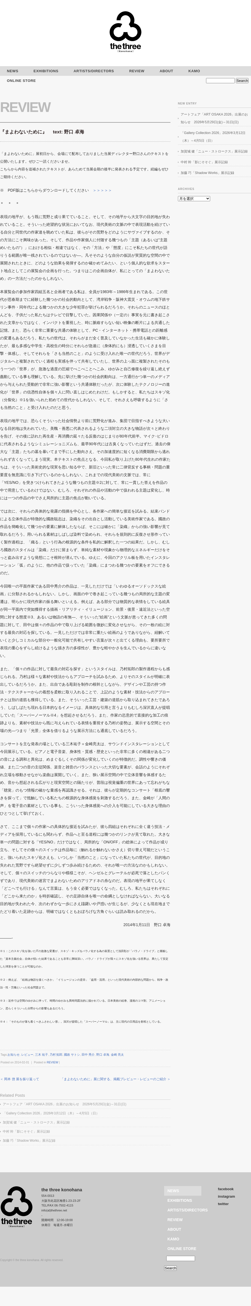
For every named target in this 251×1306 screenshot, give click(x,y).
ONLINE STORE (181, 1248)
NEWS (173, 1191)
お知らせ (13, 1054)
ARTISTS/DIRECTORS (94, 71)
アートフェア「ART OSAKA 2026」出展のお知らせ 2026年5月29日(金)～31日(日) (64, 1104)
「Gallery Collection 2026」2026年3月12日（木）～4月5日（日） (51, 1113)
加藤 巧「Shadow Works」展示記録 (29, 1141)
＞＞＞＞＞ (102, 190)
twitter (223, 1204)
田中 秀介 (88, 1054)
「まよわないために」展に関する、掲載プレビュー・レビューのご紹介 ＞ (115, 1079)
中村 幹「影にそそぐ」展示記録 (26, 1131)
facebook (226, 1189)
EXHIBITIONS (46, 71)
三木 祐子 (41, 1054)
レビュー (27, 1054)
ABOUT (166, 71)
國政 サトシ (72, 1054)
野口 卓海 (102, 1054)
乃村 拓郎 (56, 1054)
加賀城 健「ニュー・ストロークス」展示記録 (36, 1122)
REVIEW (136, 71)
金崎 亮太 (117, 1054)
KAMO (194, 71)
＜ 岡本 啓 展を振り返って (19, 1079)
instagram (226, 1196)
